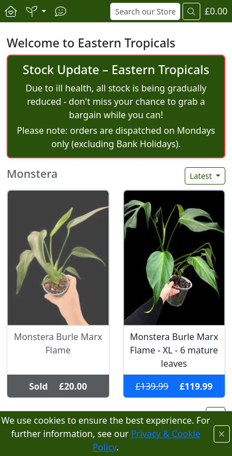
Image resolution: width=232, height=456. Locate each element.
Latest (202, 176)
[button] (36, 11)
